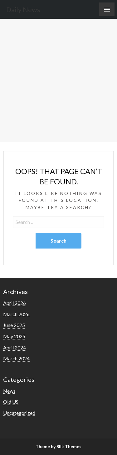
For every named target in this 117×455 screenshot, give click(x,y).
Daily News (23, 10)
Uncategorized (19, 413)
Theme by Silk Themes (58, 446)
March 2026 (16, 314)
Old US (10, 402)
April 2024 (14, 347)
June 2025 (14, 325)
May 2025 (14, 336)
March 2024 (16, 358)
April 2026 (14, 303)
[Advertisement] (58, 80)
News (9, 391)
